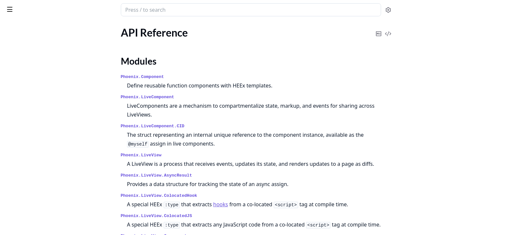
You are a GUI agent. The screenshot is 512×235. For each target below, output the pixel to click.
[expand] (91, 42)
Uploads (14, 187)
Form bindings (21, 228)
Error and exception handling (37, 135)
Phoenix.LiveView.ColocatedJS (205, 215)
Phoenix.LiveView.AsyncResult (205, 175)
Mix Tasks (22, 60)
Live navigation (22, 161)
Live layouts (18, 152)
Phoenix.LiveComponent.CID (201, 126)
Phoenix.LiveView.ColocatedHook (208, 195)
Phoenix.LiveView (190, 155)
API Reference (21, 41)
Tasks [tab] (74, 26)
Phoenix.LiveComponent (196, 97)
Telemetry (16, 179)
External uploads (23, 219)
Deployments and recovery (35, 126)
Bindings (14, 210)
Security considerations (31, 170)
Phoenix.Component (191, 76)
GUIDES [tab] (13, 26)
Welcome (15, 94)
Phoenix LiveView (30, 6)
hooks (269, 204)
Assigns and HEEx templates (36, 117)
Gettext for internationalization (40, 143)
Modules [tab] (42, 26)
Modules (21, 52)
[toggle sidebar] (89, 9)
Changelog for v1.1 (26, 72)
